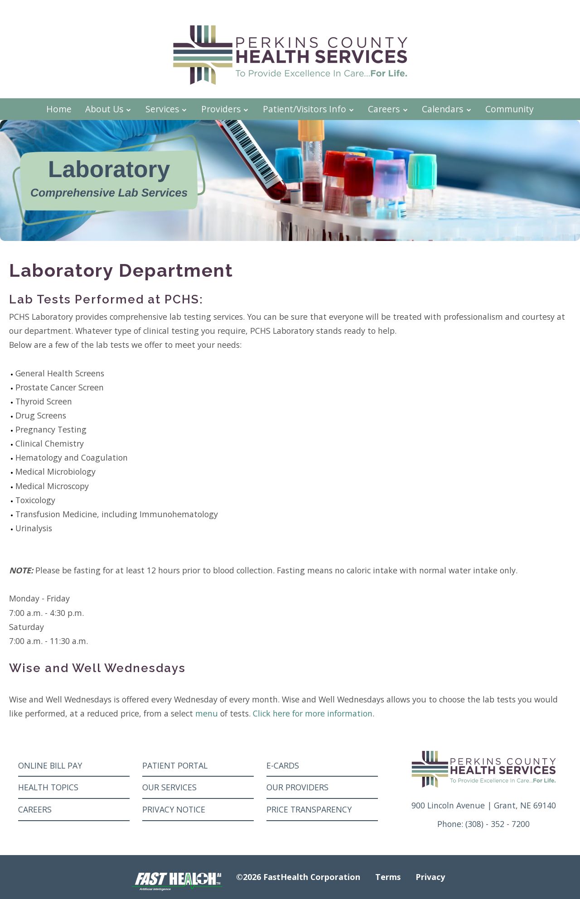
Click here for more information (312, 713)
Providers (225, 109)
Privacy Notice (173, 809)
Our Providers (297, 787)
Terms (388, 876)
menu (206, 713)
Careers (388, 109)
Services (166, 109)
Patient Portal (175, 765)
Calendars (447, 109)
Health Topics (48, 787)
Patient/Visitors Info (309, 109)
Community (509, 109)
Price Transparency (309, 809)
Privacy (430, 876)
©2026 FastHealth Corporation (298, 876)
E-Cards (282, 765)
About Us (108, 109)
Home (59, 109)
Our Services (169, 787)
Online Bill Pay (50, 765)
